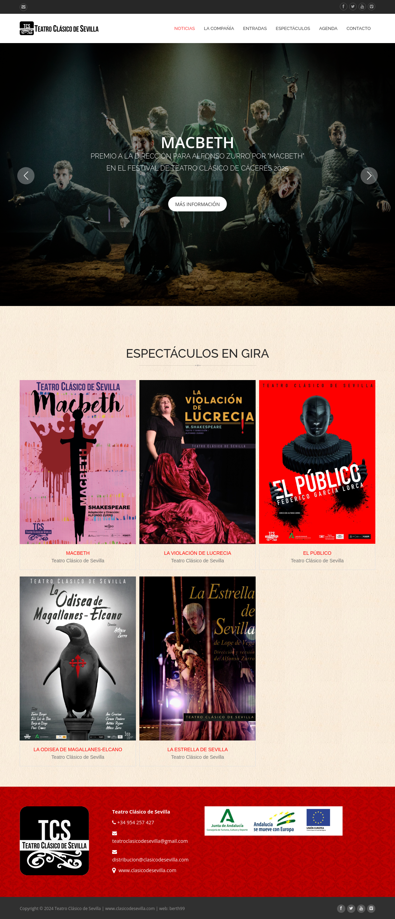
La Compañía (219, 28)
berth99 (177, 908)
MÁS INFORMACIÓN (197, 204)
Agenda (328, 28)
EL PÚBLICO (317, 553)
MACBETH (78, 553)
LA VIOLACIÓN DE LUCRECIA (197, 553)
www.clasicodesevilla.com (144, 870)
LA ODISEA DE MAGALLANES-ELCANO (77, 749)
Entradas (255, 28)
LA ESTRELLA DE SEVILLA (197, 749)
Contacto (358, 28)
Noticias (184, 28)
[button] (369, 175)
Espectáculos (293, 28)
